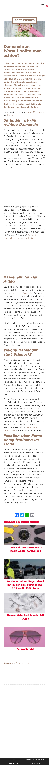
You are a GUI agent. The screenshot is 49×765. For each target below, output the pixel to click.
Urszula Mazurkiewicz (35, 112)
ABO (13, 759)
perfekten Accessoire (23, 293)
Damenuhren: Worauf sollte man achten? (23, 51)
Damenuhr (20, 663)
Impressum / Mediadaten (35, 759)
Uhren (28, 663)
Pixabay (10, 115)
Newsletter (13, 763)
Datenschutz (35, 763)
